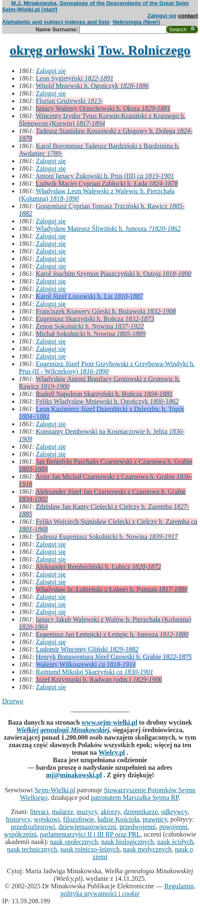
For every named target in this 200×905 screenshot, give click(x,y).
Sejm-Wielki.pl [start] (29, 9)
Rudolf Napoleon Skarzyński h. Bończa (104, 393)
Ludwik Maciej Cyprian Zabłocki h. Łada (107, 183)
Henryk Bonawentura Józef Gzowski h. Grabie (114, 656)
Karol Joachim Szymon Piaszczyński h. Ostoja (113, 273)
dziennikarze (140, 811)
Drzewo (12, 701)
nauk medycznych (147, 849)
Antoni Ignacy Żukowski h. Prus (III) (105, 175)
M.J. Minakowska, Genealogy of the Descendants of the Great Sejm (100, 3)
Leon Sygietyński (74, 78)
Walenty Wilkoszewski (86, 664)
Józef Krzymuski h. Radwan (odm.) (99, 679)
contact (188, 16)
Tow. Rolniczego (144, 50)
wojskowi (47, 819)
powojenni (173, 826)
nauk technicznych (32, 849)
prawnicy (155, 819)
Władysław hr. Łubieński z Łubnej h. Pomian (111, 589)
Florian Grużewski (69, 100)
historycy (18, 819)
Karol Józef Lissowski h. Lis (89, 296)
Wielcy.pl (111, 752)
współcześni (20, 834)
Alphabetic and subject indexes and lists (56, 22)
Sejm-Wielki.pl (54, 790)
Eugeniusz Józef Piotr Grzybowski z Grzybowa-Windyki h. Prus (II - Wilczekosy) (107, 367)
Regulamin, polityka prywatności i (128, 889)
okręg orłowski (52, 50)
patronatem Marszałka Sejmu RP (134, 797)
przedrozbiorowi (33, 826)
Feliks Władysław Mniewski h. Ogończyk (107, 401)
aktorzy (110, 811)
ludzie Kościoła (118, 819)
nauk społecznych (73, 841)
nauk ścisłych (175, 841)
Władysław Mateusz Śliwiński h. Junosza (108, 228)
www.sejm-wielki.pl (109, 722)
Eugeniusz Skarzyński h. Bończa (95, 318)
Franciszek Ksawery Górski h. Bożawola (106, 311)
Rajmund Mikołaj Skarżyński (94, 671)
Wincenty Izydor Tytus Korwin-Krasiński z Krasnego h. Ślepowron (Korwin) (102, 119)
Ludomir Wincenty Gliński (87, 649)
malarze (62, 811)
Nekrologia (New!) (136, 22)
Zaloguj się (162, 16)
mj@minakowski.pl (74, 775)
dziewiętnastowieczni (87, 826)
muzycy (87, 811)
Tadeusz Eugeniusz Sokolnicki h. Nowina (107, 536)
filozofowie (78, 819)
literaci (39, 811)
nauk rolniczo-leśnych (90, 849)
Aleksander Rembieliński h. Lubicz (98, 566)
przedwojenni (137, 826)
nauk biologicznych (127, 841)
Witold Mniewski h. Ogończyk (92, 85)
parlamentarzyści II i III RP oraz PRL (90, 834)
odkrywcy (174, 811)
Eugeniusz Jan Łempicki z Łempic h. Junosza (112, 634)
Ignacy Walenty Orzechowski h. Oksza (103, 108)
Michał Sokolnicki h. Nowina (91, 333)
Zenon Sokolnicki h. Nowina (90, 326)
